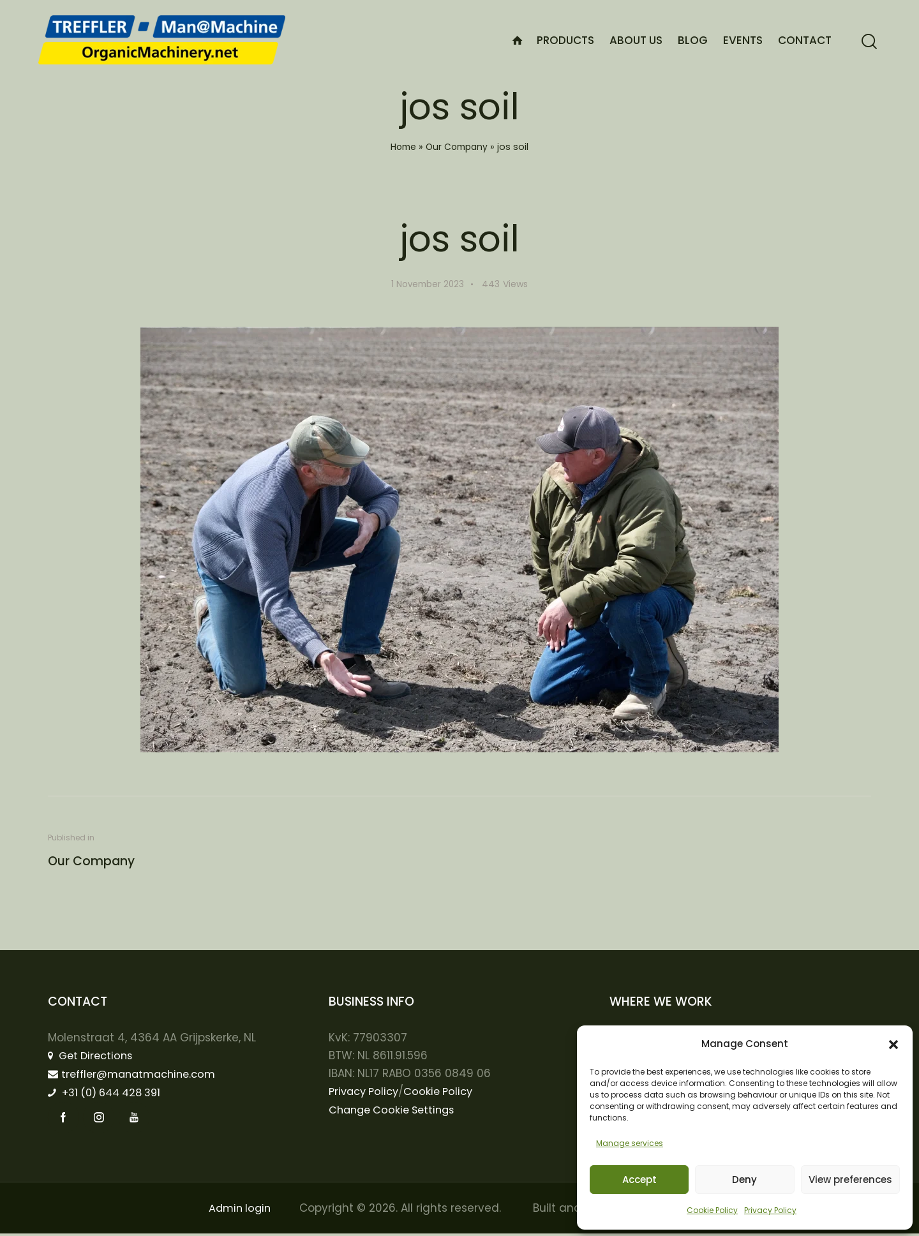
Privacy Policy (770, 1210)
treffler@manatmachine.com (137, 1074)
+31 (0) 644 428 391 (109, 1093)
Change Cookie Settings (395, 1110)
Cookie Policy (712, 1210)
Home (401, 146)
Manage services (629, 1143)
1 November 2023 (427, 284)
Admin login (238, 1210)
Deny (744, 1179)
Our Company (458, 146)
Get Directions (93, 1056)
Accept (639, 1179)
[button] (893, 1044)
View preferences (850, 1179)
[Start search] (869, 41)
